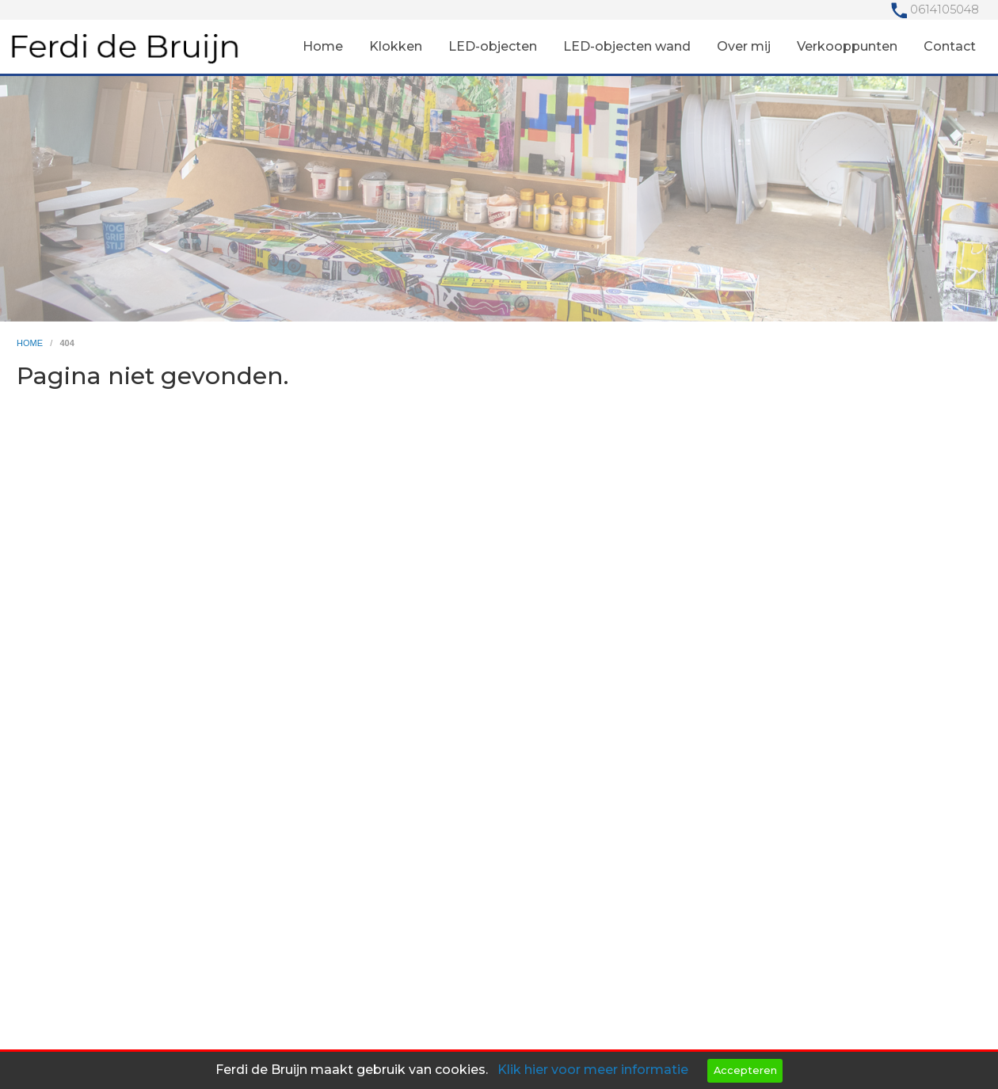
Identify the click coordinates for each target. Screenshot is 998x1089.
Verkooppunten (847, 46)
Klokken (395, 46)
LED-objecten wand (627, 46)
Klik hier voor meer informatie (592, 1069)
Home (323, 46)
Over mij (744, 46)
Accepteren (745, 1070)
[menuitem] (322, 47)
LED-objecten (492, 46)
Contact (950, 46)
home (31, 343)
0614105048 (944, 9)
